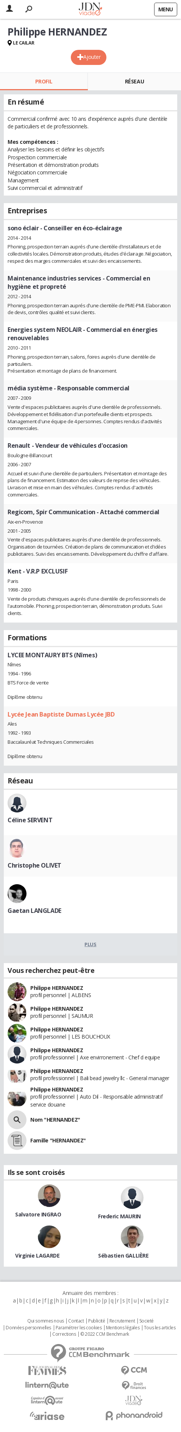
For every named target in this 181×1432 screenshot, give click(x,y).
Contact (76, 1321)
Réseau (134, 81)
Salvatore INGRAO (38, 1214)
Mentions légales (122, 1327)
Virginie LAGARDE (37, 1255)
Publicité (96, 1321)
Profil (43, 81)
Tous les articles (160, 1327)
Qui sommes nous (45, 1321)
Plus (90, 944)
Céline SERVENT (30, 820)
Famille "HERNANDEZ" (58, 1140)
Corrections (64, 1334)
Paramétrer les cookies (79, 1327)
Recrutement (122, 1321)
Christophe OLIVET (34, 865)
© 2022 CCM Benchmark (104, 1334)
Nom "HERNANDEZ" (55, 1119)
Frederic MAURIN (119, 1216)
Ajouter (91, 56)
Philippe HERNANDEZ (56, 987)
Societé (146, 1321)
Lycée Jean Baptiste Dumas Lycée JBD (61, 714)
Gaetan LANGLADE (34, 910)
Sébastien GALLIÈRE (123, 1255)
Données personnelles (28, 1327)
